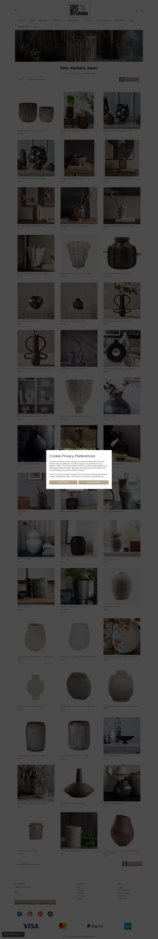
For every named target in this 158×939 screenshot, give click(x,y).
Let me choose (63, 482)
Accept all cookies (93, 482)
